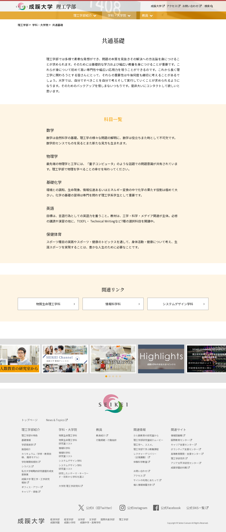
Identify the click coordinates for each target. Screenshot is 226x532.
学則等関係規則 (31, 461)
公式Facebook (167, 508)
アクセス (173, 6)
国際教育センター (181, 440)
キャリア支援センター (184, 444)
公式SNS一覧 (197, 507)
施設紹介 (26, 449)
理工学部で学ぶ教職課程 (146, 449)
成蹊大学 (158, 6)
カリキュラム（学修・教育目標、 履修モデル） (36, 455)
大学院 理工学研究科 (71, 485)
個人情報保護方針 (144, 484)
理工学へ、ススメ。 (144, 444)
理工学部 (124, 519)
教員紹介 (102, 435)
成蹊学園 (55, 522)
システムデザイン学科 (70, 460)
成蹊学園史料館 (180, 467)
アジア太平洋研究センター (186, 462)
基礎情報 (26, 440)
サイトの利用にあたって (147, 480)
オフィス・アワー (32, 487)
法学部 (81, 519)
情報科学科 (64, 448)
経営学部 (69, 519)
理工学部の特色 (30, 435)
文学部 (93, 519)
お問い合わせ (192, 6)
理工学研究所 (179, 458)
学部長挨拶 (29, 444)
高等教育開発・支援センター (187, 453)
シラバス (28, 466)
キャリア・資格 (31, 491)
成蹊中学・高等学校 (90, 522)
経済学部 (55, 519)
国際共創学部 (108, 519)
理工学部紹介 (31, 429)
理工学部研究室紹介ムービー (148, 440)
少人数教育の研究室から (146, 435)
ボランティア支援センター (186, 449)
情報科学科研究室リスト (65, 454)
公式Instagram (133, 508)
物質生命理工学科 (68, 435)
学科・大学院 (68, 429)
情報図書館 (178, 435)
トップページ (30, 420)
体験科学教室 (142, 461)
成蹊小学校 (70, 522)
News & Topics (57, 420)
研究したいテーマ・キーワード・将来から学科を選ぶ (73, 475)
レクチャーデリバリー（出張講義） (145, 455)
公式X (96, 508)
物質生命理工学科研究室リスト (68, 441)
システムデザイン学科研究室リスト (70, 467)
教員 (99, 429)
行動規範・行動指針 (106, 440)
